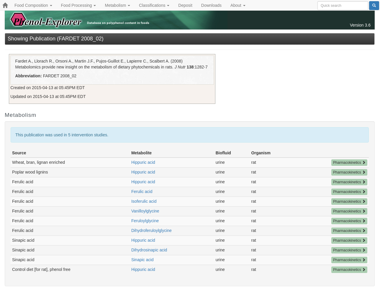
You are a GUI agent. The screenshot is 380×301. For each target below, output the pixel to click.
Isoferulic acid (144, 201)
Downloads (211, 5)
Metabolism (117, 5)
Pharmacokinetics (349, 163)
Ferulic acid (142, 191)
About (237, 5)
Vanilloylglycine (145, 211)
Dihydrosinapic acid (149, 250)
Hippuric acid (143, 162)
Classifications (154, 5)
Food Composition (33, 5)
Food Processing (78, 5)
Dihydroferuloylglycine (151, 230)
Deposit (185, 5)
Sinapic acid (142, 259)
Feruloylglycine (145, 220)
